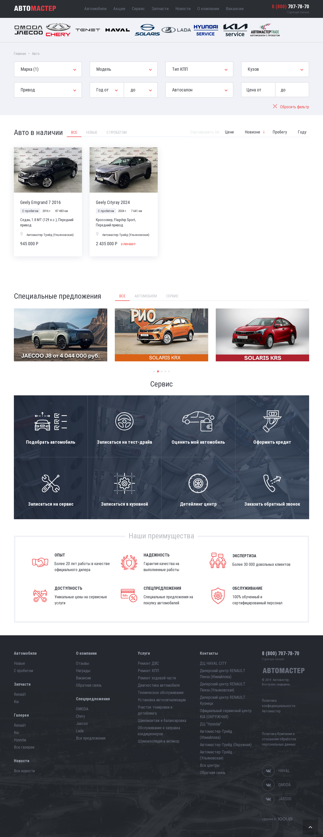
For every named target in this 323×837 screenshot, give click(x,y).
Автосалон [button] (182, 89)
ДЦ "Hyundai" (210, 724)
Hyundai (20, 740)
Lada (80, 730)
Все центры (210, 765)
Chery (80, 716)
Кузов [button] (253, 69)
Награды (83, 670)
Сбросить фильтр (291, 106)
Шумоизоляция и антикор (158, 741)
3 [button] (162, 371)
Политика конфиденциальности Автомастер (278, 706)
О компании (208, 8)
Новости (183, 8)
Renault (20, 694)
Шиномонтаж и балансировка (162, 720)
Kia (16, 701)
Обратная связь (89, 685)
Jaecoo (82, 723)
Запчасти (160, 8)
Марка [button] (30, 69)
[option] (60, 334)
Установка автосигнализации (162, 700)
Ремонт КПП (148, 670)
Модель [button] (103, 69)
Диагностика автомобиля (159, 685)
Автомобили (95, 8)
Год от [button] (102, 89)
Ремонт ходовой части (157, 678)
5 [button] (169, 371)
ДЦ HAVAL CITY (213, 663)
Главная (20, 54)
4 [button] (165, 371)
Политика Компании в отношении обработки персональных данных (279, 739)
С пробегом (23, 670)
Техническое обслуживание (161, 692)
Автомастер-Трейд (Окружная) (226, 744)
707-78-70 (290, 7)
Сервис (138, 8)
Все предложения (90, 738)
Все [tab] (74, 132)
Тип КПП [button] (180, 69)
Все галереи (24, 747)
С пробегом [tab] (116, 132)
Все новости (24, 771)
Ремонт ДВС (148, 663)
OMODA (82, 709)
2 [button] (158, 371)
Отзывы (82, 663)
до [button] (132, 89)
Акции (119, 8)
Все (122, 296)
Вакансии (235, 8)
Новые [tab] (91, 132)
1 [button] (154, 371)
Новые (19, 663)
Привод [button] (28, 89)
